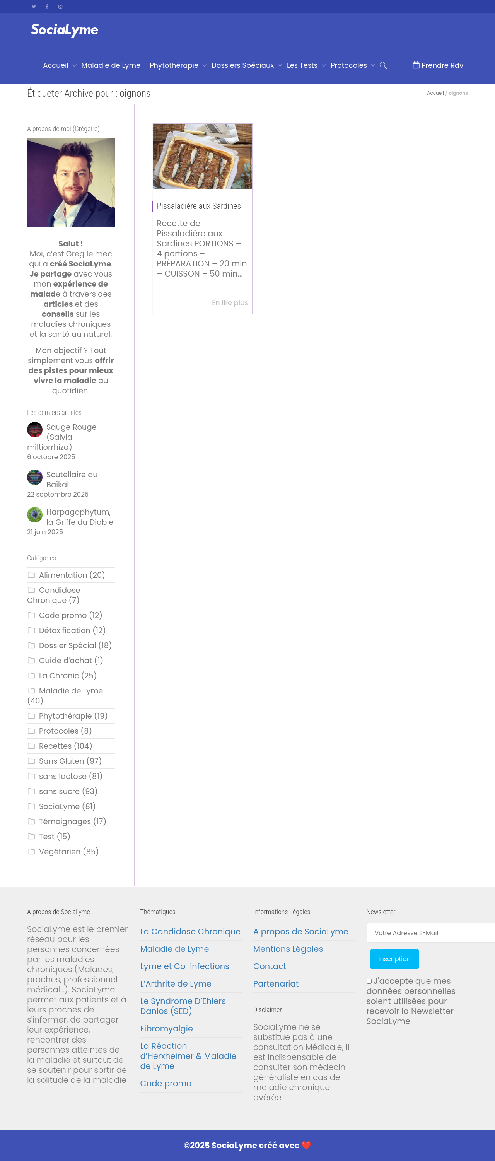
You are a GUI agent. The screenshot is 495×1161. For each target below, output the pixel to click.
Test (47, 836)
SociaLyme (59, 806)
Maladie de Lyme (111, 65)
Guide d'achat (65, 660)
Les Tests (303, 65)
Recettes (55, 746)
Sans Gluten (61, 761)
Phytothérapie (175, 65)
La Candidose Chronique (190, 931)
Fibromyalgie (166, 1028)
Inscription (395, 958)
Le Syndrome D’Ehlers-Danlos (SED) (185, 1006)
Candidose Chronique (53, 595)
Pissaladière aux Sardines (199, 206)
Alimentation (63, 575)
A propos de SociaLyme (300, 931)
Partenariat (276, 983)
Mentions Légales (288, 948)
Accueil (56, 65)
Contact (269, 966)
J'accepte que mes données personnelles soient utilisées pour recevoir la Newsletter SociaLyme (411, 1001)
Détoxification (64, 630)
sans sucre (59, 791)
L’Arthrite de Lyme (176, 983)
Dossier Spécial (67, 645)
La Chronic (59, 675)
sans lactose (63, 776)
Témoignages (65, 821)
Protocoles (350, 65)
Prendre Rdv (438, 65)
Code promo (63, 615)
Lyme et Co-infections (185, 966)
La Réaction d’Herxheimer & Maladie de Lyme (188, 1056)
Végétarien (60, 851)
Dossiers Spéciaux (244, 65)
